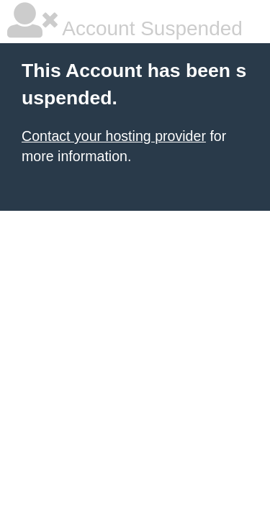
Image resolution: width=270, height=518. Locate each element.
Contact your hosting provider (114, 136)
